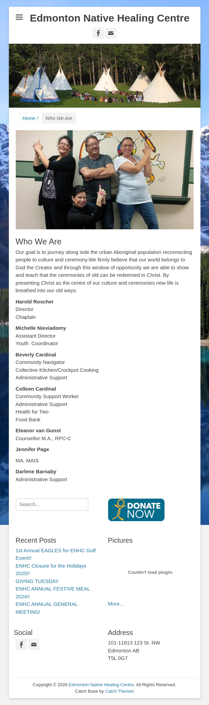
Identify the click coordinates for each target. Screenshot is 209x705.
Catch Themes (119, 691)
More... (116, 604)
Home (30, 118)
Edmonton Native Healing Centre (110, 18)
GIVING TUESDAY (37, 581)
